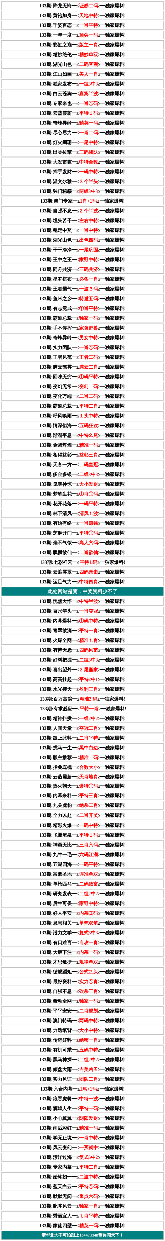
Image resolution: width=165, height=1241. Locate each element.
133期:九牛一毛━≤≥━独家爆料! (82, 854)
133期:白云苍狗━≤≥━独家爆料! (82, 93)
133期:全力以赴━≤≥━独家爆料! (82, 815)
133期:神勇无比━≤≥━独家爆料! (82, 845)
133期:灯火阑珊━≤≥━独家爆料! (82, 142)
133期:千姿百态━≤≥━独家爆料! (82, 25)
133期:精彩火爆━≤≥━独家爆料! (82, 825)
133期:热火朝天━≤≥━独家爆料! (82, 786)
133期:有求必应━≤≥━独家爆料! (83, 708)
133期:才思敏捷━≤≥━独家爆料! (82, 962)
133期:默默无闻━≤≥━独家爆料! (82, 1196)
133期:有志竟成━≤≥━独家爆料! (82, 308)
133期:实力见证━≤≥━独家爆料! (82, 1079)
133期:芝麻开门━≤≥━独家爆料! (82, 533)
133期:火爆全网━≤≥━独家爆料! (82, 640)
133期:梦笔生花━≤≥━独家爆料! (82, 494)
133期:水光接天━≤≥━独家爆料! (82, 689)
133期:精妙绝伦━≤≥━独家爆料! (82, 54)
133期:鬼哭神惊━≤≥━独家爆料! (82, 484)
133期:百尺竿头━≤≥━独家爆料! (82, 611)
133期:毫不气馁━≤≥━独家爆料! (82, 542)
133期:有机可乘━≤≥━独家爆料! (82, 1050)
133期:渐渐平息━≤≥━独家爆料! (82, 435)
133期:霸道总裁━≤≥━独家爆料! (82, 318)
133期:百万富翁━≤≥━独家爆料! (82, 699)
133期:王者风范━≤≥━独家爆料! (82, 357)
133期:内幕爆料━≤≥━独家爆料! (82, 621)
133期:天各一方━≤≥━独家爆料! (82, 464)
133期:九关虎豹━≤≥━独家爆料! (82, 805)
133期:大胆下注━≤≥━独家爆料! (82, 952)
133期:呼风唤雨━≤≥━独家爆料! (82, 416)
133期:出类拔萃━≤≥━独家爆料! (82, 152)
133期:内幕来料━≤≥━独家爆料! (82, 795)
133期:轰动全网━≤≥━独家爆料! (82, 1001)
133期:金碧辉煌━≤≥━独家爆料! (82, 445)
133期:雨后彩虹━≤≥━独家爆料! (82, 1128)
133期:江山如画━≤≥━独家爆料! (82, 74)
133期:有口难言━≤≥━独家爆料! (82, 942)
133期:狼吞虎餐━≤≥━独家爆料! (82, 1098)
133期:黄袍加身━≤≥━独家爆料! (82, 15)
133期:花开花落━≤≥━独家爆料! (82, 503)
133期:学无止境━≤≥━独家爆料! (82, 1137)
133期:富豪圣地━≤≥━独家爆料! (82, 874)
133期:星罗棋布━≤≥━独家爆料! (82, 279)
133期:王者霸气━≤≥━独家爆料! (82, 289)
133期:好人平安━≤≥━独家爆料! (82, 913)
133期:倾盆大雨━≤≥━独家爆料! (82, 1069)
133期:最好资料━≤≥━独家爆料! (82, 981)
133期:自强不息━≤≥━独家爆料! (82, 210)
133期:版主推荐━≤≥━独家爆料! (82, 757)
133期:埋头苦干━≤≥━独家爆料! (82, 220)
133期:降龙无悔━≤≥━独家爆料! (82, 5)
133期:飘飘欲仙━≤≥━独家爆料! (82, 552)
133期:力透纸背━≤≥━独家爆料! (82, 1030)
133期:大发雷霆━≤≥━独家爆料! (82, 162)
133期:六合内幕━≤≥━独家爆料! (82, 1089)
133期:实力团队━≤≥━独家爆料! (82, 347)
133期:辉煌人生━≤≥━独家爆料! (82, 1108)
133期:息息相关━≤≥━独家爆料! (82, 923)
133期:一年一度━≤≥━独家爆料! (82, 35)
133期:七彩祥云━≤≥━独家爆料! (82, 562)
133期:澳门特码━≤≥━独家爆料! (82, 1020)
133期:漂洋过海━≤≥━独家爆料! (82, 1157)
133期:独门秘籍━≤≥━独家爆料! (82, 191)
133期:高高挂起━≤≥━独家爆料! (82, 679)
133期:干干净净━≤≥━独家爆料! (82, 250)
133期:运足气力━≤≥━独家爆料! (82, 581)
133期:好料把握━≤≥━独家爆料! (82, 660)
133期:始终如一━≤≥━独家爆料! (82, 1177)
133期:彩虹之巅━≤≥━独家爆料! (82, 44)
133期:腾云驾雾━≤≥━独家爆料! (82, 367)
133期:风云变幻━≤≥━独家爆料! (82, 1147)
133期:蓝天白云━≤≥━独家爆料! (82, 1186)
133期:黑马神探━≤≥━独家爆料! (82, 1059)
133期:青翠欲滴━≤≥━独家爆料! (82, 630)
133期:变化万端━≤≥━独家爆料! (82, 396)
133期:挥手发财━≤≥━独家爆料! (82, 171)
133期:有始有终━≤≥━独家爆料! (82, 523)
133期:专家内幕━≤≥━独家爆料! (82, 1167)
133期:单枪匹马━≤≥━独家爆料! (82, 884)
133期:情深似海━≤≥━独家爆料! (82, 425)
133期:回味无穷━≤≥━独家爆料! (82, 376)
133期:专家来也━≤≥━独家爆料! (82, 103)
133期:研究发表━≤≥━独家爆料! (82, 893)
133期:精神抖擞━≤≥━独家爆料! (82, 718)
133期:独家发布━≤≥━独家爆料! (82, 84)
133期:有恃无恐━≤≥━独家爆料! (82, 650)
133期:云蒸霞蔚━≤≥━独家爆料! (82, 113)
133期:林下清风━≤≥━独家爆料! (82, 513)
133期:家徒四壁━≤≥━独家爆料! (82, 1225)
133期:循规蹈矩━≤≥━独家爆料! (82, 971)
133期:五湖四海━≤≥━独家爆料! (82, 864)
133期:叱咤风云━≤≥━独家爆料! (82, 1206)
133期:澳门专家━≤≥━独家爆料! (82, 201)
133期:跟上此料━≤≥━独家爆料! (82, 738)
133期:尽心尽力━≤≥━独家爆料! (82, 132)
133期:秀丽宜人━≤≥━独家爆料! (82, 1216)
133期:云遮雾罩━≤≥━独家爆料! (82, 572)
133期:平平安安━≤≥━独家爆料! (82, 1011)
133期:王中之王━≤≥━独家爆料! (82, 259)
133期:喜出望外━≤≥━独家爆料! (82, 669)
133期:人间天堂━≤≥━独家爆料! (82, 728)
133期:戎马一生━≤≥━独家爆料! (82, 747)
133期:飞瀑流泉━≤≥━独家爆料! (82, 835)
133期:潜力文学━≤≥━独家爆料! (82, 932)
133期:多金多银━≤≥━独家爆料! (82, 474)
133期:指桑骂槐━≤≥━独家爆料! (82, 767)
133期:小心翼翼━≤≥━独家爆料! (82, 1118)
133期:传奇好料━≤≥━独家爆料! (82, 1040)
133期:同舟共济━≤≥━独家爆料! (82, 269)
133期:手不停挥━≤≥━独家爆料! (82, 328)
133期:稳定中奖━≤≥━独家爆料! (82, 230)
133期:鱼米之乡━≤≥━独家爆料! (82, 298)
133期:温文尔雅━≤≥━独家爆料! (82, 181)
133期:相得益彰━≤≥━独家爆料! (82, 455)
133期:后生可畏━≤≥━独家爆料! (82, 903)
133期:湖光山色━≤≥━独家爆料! (82, 64)
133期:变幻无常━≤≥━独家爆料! (82, 386)
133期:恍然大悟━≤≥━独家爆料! (82, 601)
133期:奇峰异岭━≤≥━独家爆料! (82, 123)
